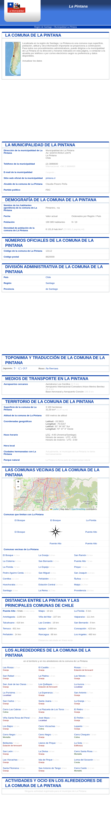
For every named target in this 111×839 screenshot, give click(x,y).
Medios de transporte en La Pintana (46, 378)
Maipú (77, 584)
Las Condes (45, 622)
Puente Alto (91, 532)
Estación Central (47, 584)
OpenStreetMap (78, 509)
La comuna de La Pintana (33, 35)
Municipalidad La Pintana (65, 27)
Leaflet (54, 509)
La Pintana (78, 6)
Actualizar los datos (32, 61)
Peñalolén (44, 578)
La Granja (44, 555)
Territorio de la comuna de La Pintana (49, 401)
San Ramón (80, 555)
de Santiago (52, 289)
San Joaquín (80, 573)
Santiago (50, 283)
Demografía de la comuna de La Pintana (50, 199)
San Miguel (44, 573)
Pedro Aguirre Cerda (13, 573)
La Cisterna (9, 561)
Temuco (7, 628)
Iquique (42, 628)
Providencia (80, 590)
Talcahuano (9, 622)
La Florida (91, 520)
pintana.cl (50, 178)
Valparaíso (79, 617)
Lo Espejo (44, 567)
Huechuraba (9, 584)
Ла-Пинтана (52, 368)
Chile (48, 277)
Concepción (80, 628)
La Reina (43, 590)
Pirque (77, 567)
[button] (18, 482)
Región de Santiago (43, 27)
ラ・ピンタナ (20, 368)
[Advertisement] (55, 110)
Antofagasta (9, 617)
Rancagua (44, 634)
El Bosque (20, 520)
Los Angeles (80, 634)
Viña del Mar (45, 617)
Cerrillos (7, 578)
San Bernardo (46, 561)
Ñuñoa (77, 578)
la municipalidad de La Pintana (40, 145)
